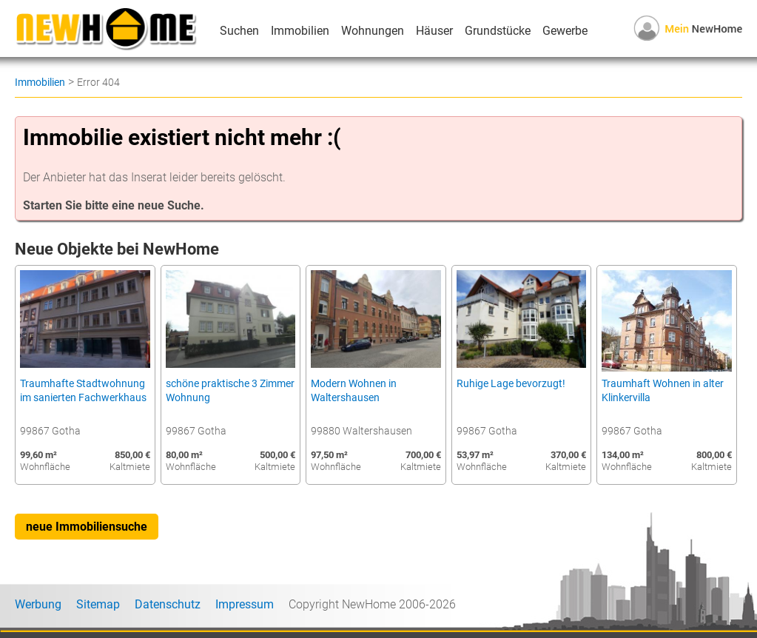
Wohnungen (372, 31)
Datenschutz (168, 604)
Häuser (434, 31)
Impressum (244, 604)
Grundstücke (498, 31)
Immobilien (300, 31)
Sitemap (98, 604)
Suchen (239, 31)
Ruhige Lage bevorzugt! (511, 383)
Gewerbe (565, 31)
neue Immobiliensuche (86, 527)
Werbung (38, 604)
